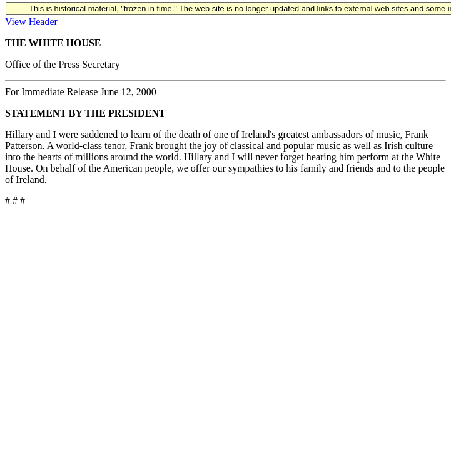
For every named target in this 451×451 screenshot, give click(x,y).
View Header (31, 21)
